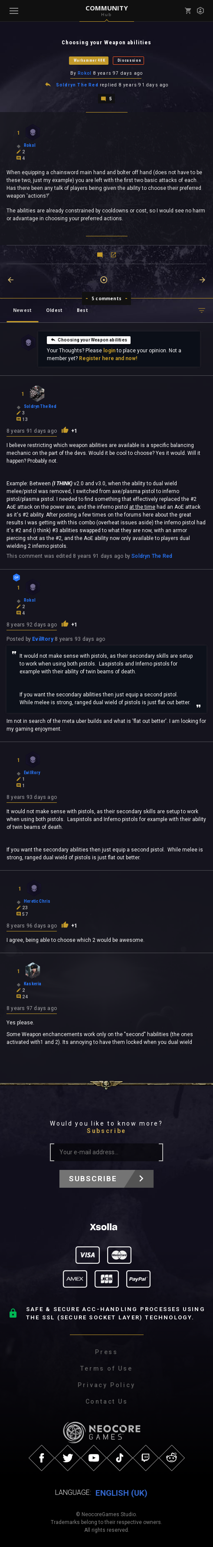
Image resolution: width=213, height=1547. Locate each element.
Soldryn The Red (77, 85)
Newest (22, 310)
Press (106, 1351)
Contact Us (106, 1401)
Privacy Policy (106, 1384)
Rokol (85, 73)
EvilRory (42, 639)
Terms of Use (106, 1368)
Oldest (54, 310)
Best (82, 310)
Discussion (129, 60)
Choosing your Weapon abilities (88, 340)
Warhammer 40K (89, 60)
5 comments (106, 298)
